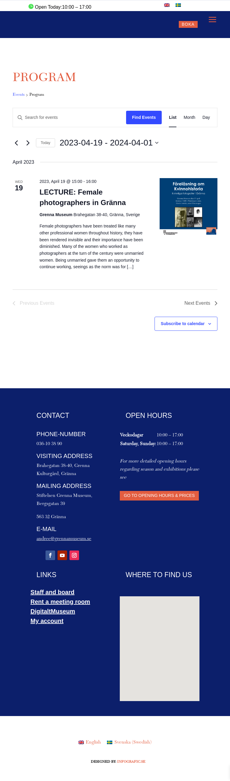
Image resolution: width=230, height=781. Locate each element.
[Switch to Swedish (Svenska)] (129, 742)
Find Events (144, 117)
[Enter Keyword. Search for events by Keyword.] (69, 117)
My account (47, 621)
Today (45, 143)
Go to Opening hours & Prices (159, 495)
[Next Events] (27, 142)
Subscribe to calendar (183, 323)
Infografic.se (131, 762)
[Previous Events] (16, 142)
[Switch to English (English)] (89, 742)
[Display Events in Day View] (206, 117)
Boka (188, 24)
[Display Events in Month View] (189, 117)
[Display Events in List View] (172, 117)
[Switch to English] (166, 5)
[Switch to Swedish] (178, 5)
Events (19, 95)
